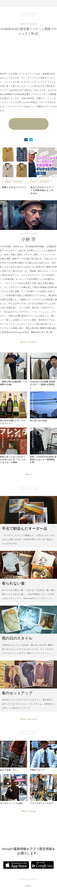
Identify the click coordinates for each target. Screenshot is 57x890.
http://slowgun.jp (41, 311)
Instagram (39, 834)
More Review (28, 719)
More (28, 474)
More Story (28, 811)
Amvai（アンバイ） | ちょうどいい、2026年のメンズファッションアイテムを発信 (28, 3)
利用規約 (28, 886)
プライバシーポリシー (28, 879)
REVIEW (28, 488)
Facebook (26, 139)
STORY (28, 15)
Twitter (31, 139)
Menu (3, 3)
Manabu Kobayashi (28, 23)
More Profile (28, 342)
